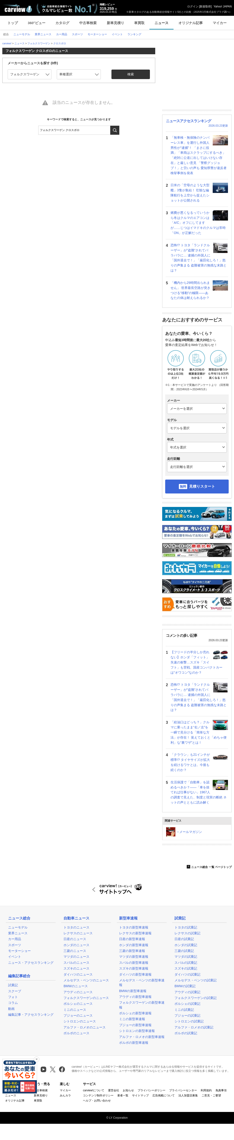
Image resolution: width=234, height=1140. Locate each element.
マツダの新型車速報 (133, 956)
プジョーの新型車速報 (135, 1025)
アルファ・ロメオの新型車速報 (141, 1037)
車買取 (139, 23)
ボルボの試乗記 (185, 1033)
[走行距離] (197, 466)
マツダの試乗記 (185, 956)
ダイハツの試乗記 (187, 974)
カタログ (62, 23)
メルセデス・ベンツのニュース (86, 980)
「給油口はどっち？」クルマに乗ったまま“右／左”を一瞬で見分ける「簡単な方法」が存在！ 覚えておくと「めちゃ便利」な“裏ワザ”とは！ (199, 732)
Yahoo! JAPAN (223, 6)
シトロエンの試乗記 (189, 1021)
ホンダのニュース (76, 945)
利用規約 (206, 1090)
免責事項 (221, 1090)
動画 (11, 1009)
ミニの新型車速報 (132, 1019)
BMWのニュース (75, 986)
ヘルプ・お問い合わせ (97, 1100)
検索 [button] (130, 74)
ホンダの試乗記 (185, 945)
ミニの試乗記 (184, 1010)
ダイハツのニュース (78, 974)
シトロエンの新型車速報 (137, 1031)
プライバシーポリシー (151, 1090)
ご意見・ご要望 (211, 1095)
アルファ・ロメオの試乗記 (193, 1027)
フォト (13, 997)
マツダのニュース (76, 956)
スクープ (14, 991)
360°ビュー (36, 23)
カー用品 (14, 939)
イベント (14, 956)
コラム (13, 1003)
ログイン (192, 6)
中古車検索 (88, 23)
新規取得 (205, 6)
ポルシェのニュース (78, 1004)
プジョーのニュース (78, 1015)
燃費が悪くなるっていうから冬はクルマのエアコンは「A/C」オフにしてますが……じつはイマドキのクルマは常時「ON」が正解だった (198, 223)
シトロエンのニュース (79, 1021)
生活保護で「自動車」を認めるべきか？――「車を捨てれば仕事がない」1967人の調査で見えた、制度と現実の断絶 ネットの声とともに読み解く (199, 792)
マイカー (220, 23)
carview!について (93, 1090)
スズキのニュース (76, 968)
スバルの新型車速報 (133, 962)
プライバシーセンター (183, 1090)
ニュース (161, 23)
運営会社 (113, 1090)
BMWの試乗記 (184, 986)
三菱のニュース (74, 951)
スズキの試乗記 (185, 968)
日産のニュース (74, 939)
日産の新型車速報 (132, 939)
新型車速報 (128, 918)
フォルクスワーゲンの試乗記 (195, 998)
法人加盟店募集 (188, 1095)
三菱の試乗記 (184, 951)
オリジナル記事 (190, 23)
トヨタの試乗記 (185, 927)
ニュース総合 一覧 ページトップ (209, 867)
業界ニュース (18, 933)
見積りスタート (202, 486)
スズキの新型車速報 (133, 968)
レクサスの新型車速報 (135, 933)
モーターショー (19, 951)
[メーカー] (197, 408)
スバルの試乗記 (185, 962)
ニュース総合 (19, 918)
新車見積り (115, 23)
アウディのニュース (78, 992)
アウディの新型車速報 (135, 997)
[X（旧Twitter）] (53, 1069)
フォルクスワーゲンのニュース (86, 998)
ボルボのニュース (76, 1033)
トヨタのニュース (76, 927)
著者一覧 (122, 1095)
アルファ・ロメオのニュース (84, 1027)
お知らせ (128, 1090)
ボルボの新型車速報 (133, 1042)
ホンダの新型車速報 (133, 945)
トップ (12, 23)
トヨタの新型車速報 (133, 927)
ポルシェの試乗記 (187, 1004)
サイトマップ (140, 1095)
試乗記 (13, 985)
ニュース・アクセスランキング (31, 962)
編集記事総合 (19, 976)
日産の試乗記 (184, 939)
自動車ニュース (76, 918)
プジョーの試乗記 (187, 1015)
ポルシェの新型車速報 (135, 1013)
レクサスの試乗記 (187, 933)
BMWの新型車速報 (132, 991)
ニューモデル (18, 927)
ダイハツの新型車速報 (135, 974)
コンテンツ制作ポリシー (98, 1095)
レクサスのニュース (78, 933)
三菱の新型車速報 (132, 951)
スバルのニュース (76, 962)
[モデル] (197, 428)
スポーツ (14, 945)
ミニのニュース (74, 1010)
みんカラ (65, 1095)
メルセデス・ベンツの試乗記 (195, 980)
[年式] (197, 447)
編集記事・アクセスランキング (31, 1014)
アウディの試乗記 (187, 992)
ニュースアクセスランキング (188, 121)
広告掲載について (163, 1095)
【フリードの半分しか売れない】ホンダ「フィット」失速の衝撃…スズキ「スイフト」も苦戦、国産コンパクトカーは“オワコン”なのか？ (196, 662)
